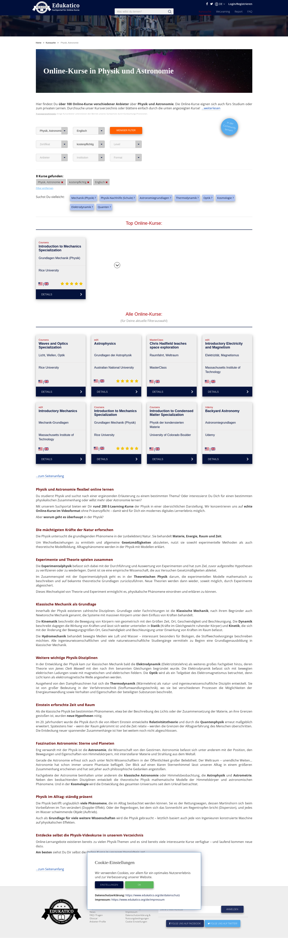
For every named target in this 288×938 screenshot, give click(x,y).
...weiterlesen (211, 99)
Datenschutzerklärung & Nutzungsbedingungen (138, 917)
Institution (91, 148)
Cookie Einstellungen (136, 921)
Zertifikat (54, 135)
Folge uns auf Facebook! (185, 923)
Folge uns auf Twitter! (222, 923)
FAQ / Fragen (96, 915)
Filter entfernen (44, 179)
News (92, 912)
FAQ (249, 11)
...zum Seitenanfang (50, 467)
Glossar (94, 918)
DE (220, 4)
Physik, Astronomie (54, 122)
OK (139, 884)
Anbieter (54, 148)
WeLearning (223, 11)
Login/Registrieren (240, 4)
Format (128, 148)
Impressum (131, 912)
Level (128, 135)
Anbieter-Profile (98, 921)
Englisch (91, 122)
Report (239, 11)
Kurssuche (205, 11)
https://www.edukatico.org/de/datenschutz (152, 895)
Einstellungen (109, 884)
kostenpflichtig (91, 135)
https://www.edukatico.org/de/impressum (138, 899)
